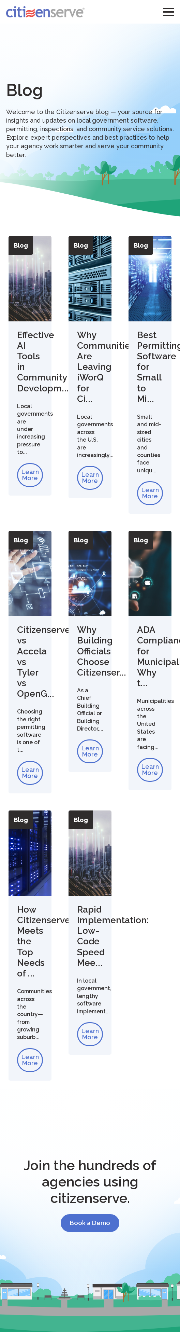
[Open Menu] (168, 11)
